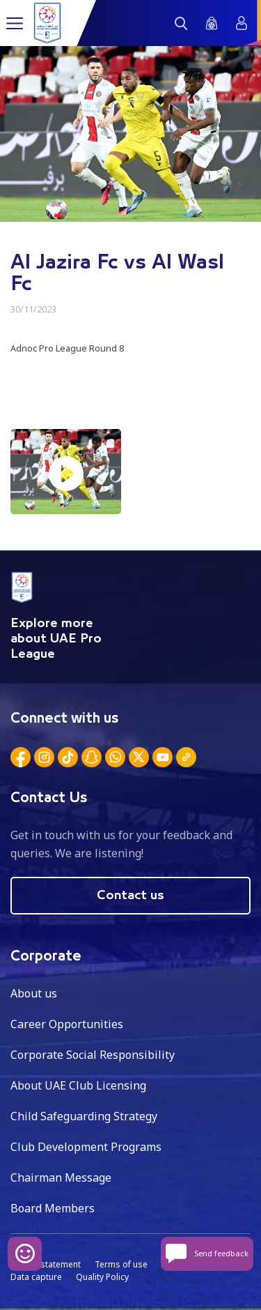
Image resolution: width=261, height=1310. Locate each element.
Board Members (52, 1208)
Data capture (36, 1277)
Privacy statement (45, 1264)
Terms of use (121, 1264)
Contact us (130, 895)
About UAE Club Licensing (78, 1085)
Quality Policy (102, 1277)
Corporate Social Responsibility (92, 1054)
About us (33, 993)
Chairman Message (60, 1177)
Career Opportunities (66, 1024)
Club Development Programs (85, 1146)
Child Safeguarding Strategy (83, 1116)
